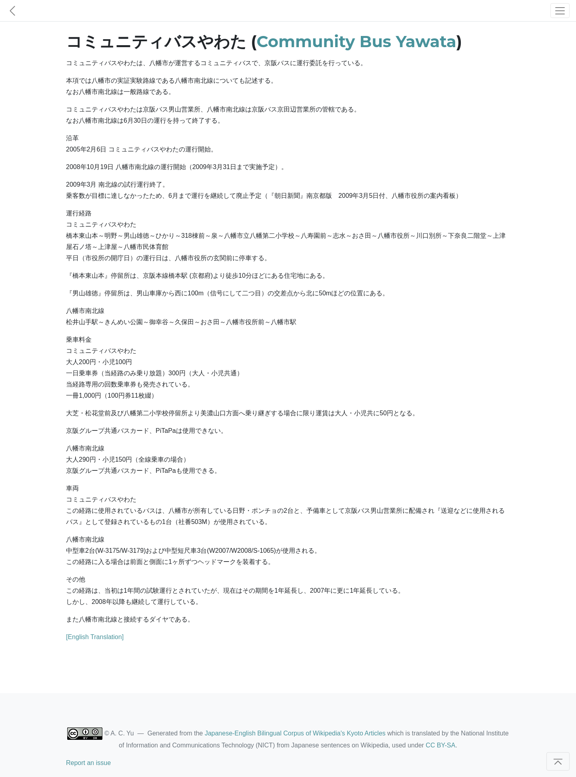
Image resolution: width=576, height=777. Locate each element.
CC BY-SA (440, 745)
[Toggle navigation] (560, 10)
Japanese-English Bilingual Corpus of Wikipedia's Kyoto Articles (295, 733)
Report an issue (88, 762)
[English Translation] (95, 637)
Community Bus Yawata (356, 41)
